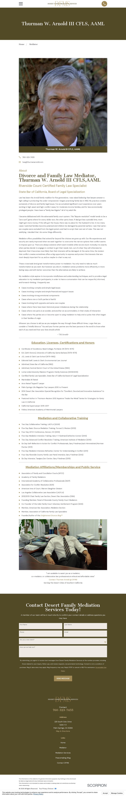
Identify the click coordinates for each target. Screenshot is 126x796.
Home (63, 742)
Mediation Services (63, 753)
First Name (23, 625)
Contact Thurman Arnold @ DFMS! (63, 579)
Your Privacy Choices (47, 789)
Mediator (63, 748)
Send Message (63, 678)
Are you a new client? (27, 640)
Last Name (68, 625)
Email (66, 632)
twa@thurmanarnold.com (32, 162)
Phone (22, 632)
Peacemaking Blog (63, 758)
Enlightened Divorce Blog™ (51, 515)
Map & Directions (63, 731)
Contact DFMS (63, 763)
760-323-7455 (28, 157)
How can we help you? (27, 647)
